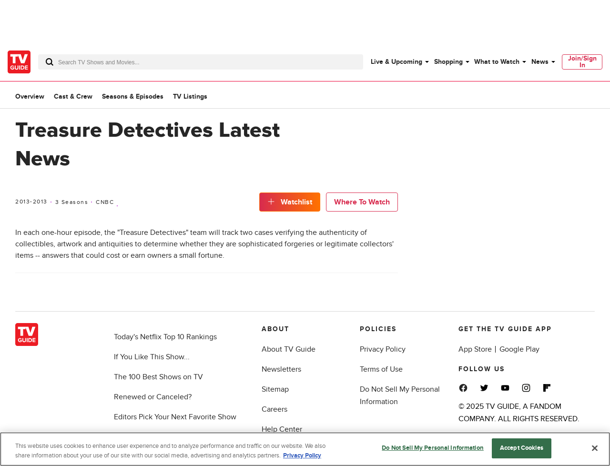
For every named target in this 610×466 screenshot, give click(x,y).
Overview (29, 96)
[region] (305, 449)
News (540, 62)
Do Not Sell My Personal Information (433, 448)
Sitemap (275, 389)
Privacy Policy (383, 349)
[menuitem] (399, 62)
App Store (475, 349)
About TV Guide (288, 349)
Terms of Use (381, 369)
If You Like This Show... (152, 357)
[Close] (594, 447)
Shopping (448, 62)
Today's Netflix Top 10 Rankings (165, 337)
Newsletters (281, 369)
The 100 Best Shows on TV (158, 377)
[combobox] (200, 62)
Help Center (282, 429)
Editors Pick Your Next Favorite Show (175, 417)
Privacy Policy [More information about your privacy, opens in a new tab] (302, 455)
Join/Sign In (582, 61)
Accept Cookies (521, 448)
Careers (274, 409)
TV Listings (190, 96)
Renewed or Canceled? (153, 397)
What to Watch (496, 62)
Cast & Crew (73, 96)
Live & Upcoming (396, 62)
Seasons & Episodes (132, 96)
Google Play (519, 349)
